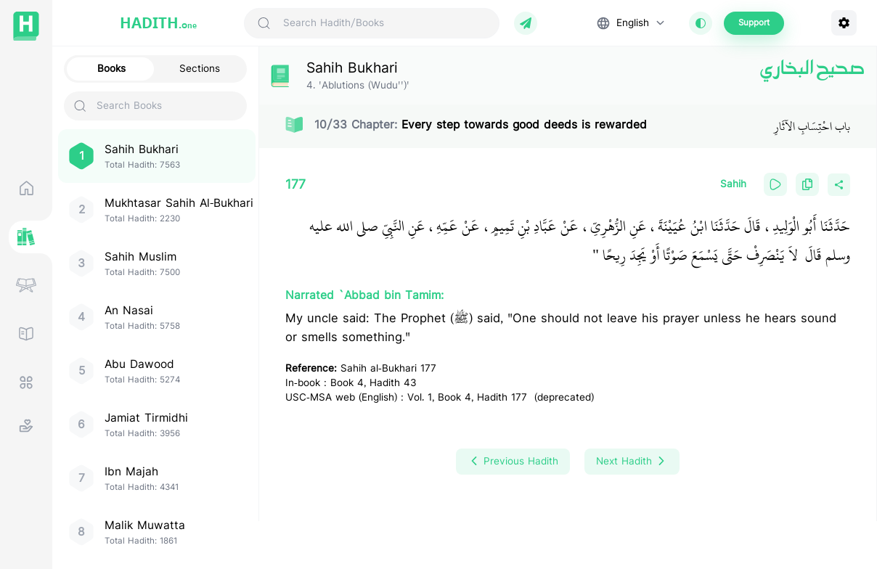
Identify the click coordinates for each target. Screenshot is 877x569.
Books (111, 69)
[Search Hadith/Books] (385, 23)
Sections (199, 69)
